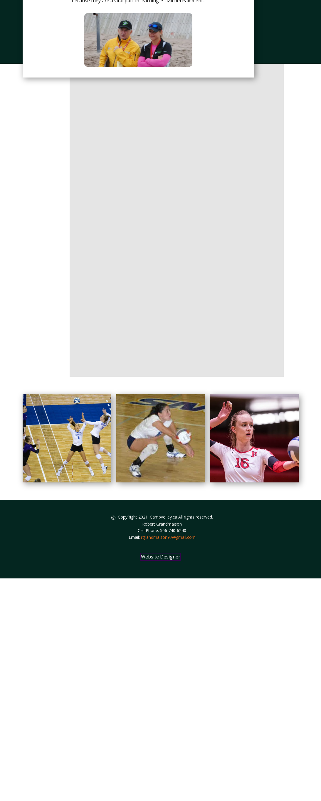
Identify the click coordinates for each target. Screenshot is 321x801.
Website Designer (160, 556)
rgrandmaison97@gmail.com (168, 537)
